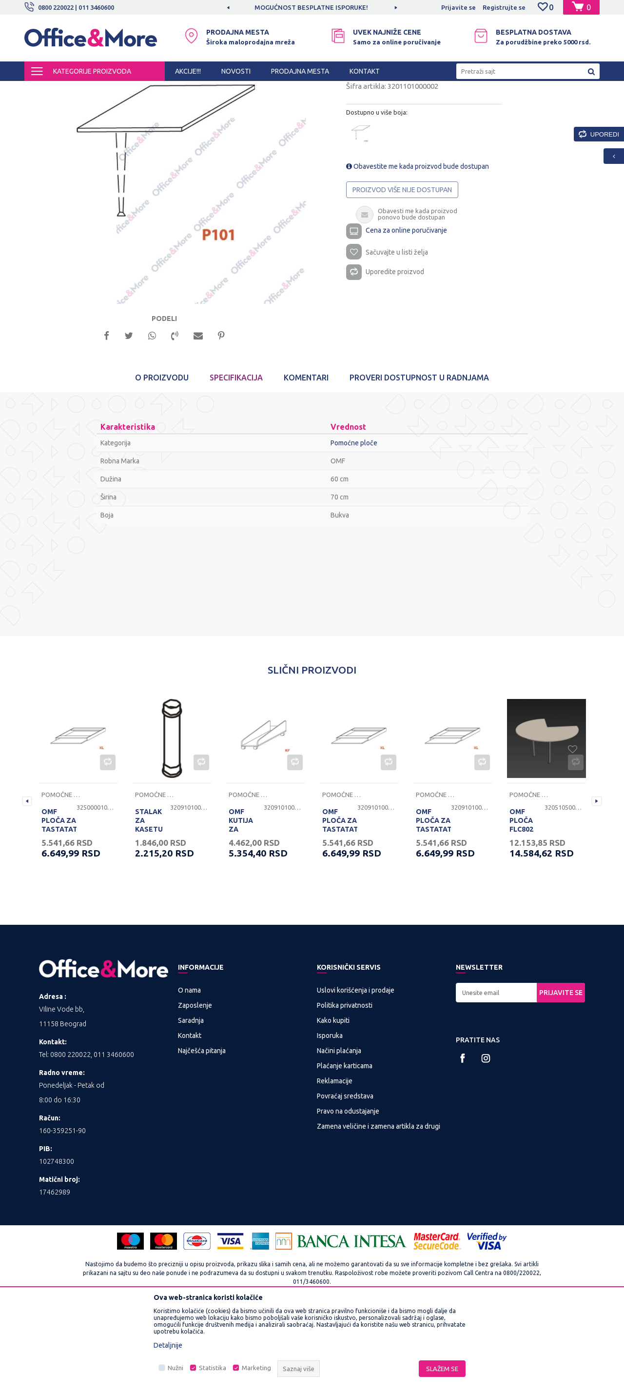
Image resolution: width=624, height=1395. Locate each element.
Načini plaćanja (339, 1135)
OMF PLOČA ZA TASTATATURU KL (433, 910)
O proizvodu (162, 462)
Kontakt (189, 1120)
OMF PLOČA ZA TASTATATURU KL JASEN (339, 910)
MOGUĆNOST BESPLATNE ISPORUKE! (311, 7)
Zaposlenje (195, 1090)
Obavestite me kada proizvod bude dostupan (417, 248)
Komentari (306, 462)
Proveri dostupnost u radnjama (419, 462)
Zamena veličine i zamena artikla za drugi (378, 1211)
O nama (189, 1074)
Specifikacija (236, 462)
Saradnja (191, 1105)
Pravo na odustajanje (348, 1195)
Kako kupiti (333, 1105)
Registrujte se (504, 7)
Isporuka (330, 1120)
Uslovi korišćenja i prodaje (355, 1074)
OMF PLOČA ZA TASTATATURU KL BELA (59, 910)
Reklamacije (334, 1165)
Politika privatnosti (344, 1090)
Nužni (175, 1367)
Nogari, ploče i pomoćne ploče (233, 89)
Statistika (212, 1367)
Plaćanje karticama (344, 1150)
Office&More (42, 89)
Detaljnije (168, 1345)
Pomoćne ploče (305, 89)
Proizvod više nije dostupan (402, 272)
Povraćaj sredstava (345, 1180)
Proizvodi (83, 89)
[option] (312, 7)
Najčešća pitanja (202, 1135)
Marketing (256, 1367)
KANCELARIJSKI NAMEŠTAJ (143, 89)
